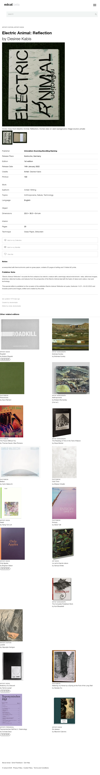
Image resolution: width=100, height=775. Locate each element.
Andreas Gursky (57, 354)
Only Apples (4, 563)
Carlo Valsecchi (7, 484)
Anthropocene (30, 195)
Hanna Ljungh (7, 688)
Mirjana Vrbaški (59, 484)
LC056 (2, 645)
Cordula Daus (6, 732)
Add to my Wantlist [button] (12, 247)
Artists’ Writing (30, 190)
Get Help (27, 763)
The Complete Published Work (62, 604)
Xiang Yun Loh (7, 525)
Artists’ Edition (7, 27)
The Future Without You (8, 441)
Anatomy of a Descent (7, 686)
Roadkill (2, 354)
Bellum (2, 482)
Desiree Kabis (19, 39)
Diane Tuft (57, 525)
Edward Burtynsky (60, 400)
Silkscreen (39, 232)
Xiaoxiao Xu (58, 688)
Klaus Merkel (58, 443)
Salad (2, 522)
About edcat (6, 763)
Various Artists (59, 566)
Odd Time (55, 482)
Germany (37, 156)
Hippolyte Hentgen (8, 647)
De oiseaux (55, 729)
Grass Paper (29, 232)
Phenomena (4, 398)
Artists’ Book (19, 27)
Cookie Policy (28, 768)
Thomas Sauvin (7, 443)
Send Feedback (17, 763)
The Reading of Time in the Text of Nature (66, 441)
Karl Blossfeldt (59, 606)
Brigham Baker (7, 566)
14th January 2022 (32, 167)
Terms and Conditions (41, 768)
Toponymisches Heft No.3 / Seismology (13, 729)
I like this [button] (8, 254)
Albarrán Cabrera (60, 732)
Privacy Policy (17, 768)
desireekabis (13, 303)
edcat (10, 306)
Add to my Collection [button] (13, 240)
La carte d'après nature (60, 563)
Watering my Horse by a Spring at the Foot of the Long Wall (72, 686)
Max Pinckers (18, 443)
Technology (48, 195)
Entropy (54, 522)
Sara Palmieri (6, 400)
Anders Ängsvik (7, 356)
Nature (40, 195)
